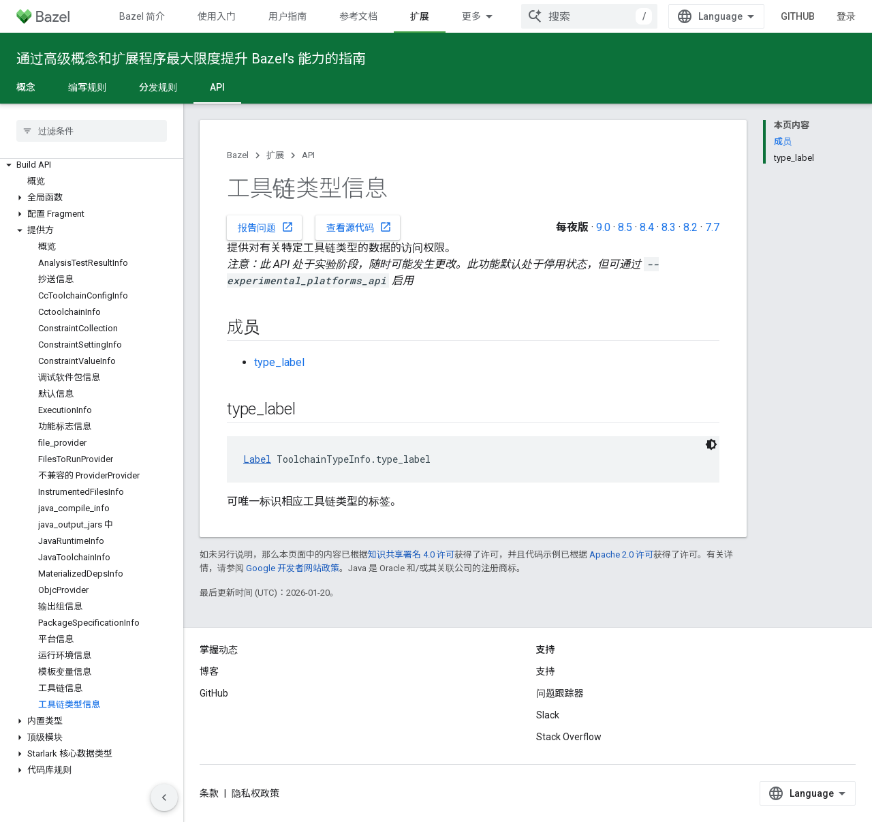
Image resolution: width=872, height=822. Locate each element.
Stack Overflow (569, 736)
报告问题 (266, 227)
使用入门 (217, 16)
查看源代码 (359, 227)
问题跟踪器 (560, 693)
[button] (91, 165)
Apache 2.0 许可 (621, 554)
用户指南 (287, 16)
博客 (209, 671)
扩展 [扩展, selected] (419, 16)
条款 (209, 793)
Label (257, 459)
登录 (846, 16)
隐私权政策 (255, 793)
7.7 (712, 227)
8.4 (647, 227)
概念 (25, 87)
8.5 (625, 227)
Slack (547, 715)
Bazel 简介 (142, 16)
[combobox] (589, 16)
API (308, 155)
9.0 (603, 227)
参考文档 (358, 16)
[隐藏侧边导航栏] (164, 797)
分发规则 (158, 87)
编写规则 (87, 87)
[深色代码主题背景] (711, 444)
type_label (279, 362)
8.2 (690, 227)
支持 (545, 671)
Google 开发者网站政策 (292, 568)
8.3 (668, 227)
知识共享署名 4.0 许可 (411, 554)
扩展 (275, 155)
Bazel (238, 155)
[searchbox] (91, 131)
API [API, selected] (217, 87)
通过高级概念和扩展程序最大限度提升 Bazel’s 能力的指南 (191, 58)
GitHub (798, 16)
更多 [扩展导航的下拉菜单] (471, 16)
